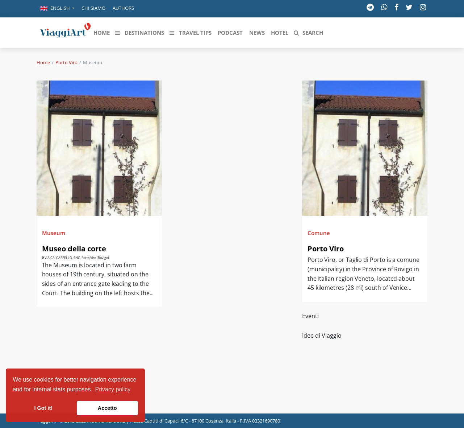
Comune (319, 232)
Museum (53, 232)
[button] (57, 9)
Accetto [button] (107, 408)
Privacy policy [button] (113, 389)
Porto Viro (66, 62)
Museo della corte (74, 249)
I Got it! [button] (43, 408)
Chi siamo (93, 8)
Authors (123, 8)
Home (43, 62)
